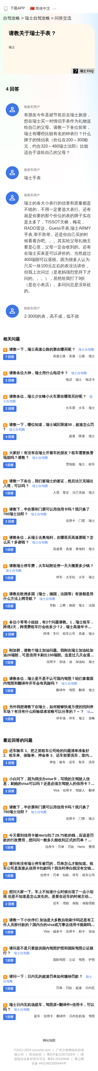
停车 (59, 577)
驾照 (72, 690)
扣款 (66, 875)
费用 (92, 847)
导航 (53, 605)
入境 (56, 492)
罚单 (61, 847)
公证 (72, 960)
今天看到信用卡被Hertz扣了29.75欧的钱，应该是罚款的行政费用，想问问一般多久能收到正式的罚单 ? (48, 840)
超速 (72, 436)
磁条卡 (57, 931)
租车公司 (69, 633)
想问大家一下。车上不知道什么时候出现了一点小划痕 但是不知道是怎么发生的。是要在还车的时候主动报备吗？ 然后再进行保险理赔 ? (48, 896)
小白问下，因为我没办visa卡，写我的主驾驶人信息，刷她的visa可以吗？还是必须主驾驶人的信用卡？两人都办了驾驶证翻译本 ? (48, 783)
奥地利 (80, 549)
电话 (69, 379)
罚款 (71, 847)
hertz (81, 847)
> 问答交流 (61, 18)
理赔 (66, 903)
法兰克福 (78, 492)
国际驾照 (59, 960)
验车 (62, 762)
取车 (82, 762)
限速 (82, 436)
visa (56, 790)
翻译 (82, 690)
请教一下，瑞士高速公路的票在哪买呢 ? (51, 349)
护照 (92, 960)
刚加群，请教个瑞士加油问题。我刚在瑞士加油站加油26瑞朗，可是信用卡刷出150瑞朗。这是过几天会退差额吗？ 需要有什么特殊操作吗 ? (48, 655)
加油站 (80, 662)
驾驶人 (80, 790)
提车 (37, 1016)
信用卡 (70, 521)
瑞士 (12, 47)
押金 (53, 762)
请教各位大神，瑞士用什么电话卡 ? (48, 373)
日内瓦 (90, 988)
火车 (82, 408)
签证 (66, 492)
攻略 (92, 718)
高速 (72, 356)
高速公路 (59, 356)
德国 (72, 605)
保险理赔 (88, 903)
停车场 (61, 718)
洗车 (92, 762)
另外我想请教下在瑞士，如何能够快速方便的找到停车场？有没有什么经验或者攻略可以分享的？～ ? (48, 711)
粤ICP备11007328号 (61, 1054)
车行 (56, 633)
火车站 (70, 577)
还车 (72, 762)
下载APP (14, 8)
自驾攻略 (12, 18)
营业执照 (35, 1054)
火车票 (70, 408)
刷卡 (82, 931)
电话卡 (90, 379)
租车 (92, 464)
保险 (75, 903)
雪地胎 (70, 464)
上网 (62, 605)
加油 (62, 662)
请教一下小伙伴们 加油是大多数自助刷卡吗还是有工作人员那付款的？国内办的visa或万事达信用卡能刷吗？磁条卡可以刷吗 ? (48, 924)
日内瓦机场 (77, 1016)
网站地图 (49, 1040)
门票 (82, 521)
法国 (92, 605)
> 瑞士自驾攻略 (36, 18)
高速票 (57, 549)
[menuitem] (13, 6)
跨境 (46, 633)
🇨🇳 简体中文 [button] (44, 8)
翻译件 (61, 690)
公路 (82, 356)
